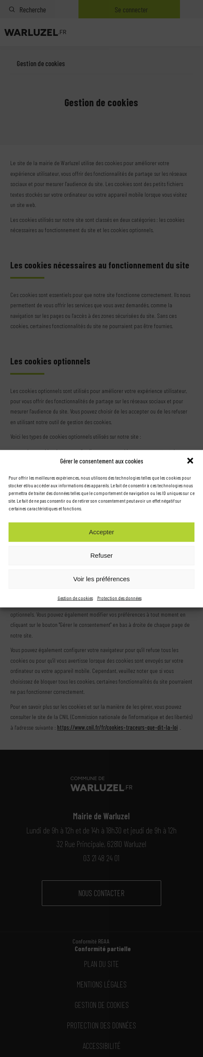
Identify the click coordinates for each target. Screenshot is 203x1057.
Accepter (101, 532)
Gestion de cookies (75, 597)
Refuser (101, 555)
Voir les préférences (101, 578)
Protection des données (119, 597)
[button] (190, 460)
